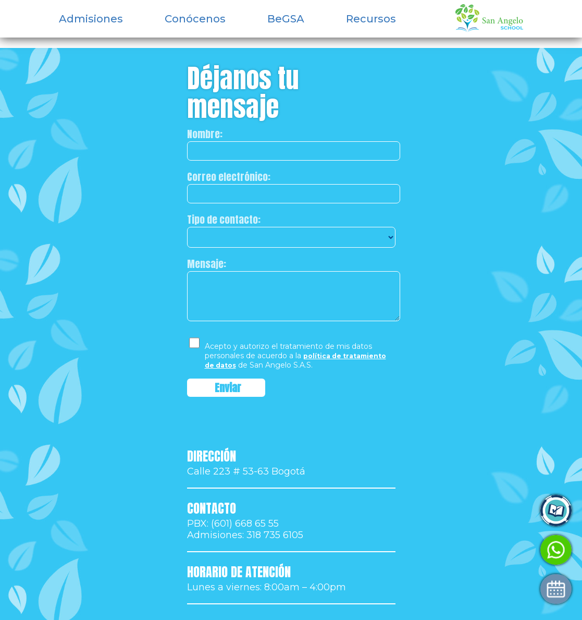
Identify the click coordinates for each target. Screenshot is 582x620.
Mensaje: (206, 264)
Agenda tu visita (440, 589)
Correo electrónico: (228, 176)
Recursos (371, 19)
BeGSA (285, 19)
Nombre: (204, 134)
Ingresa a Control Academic (466, 511)
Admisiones (91, 19)
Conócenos (195, 19)
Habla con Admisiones (453, 550)
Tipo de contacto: (224, 219)
